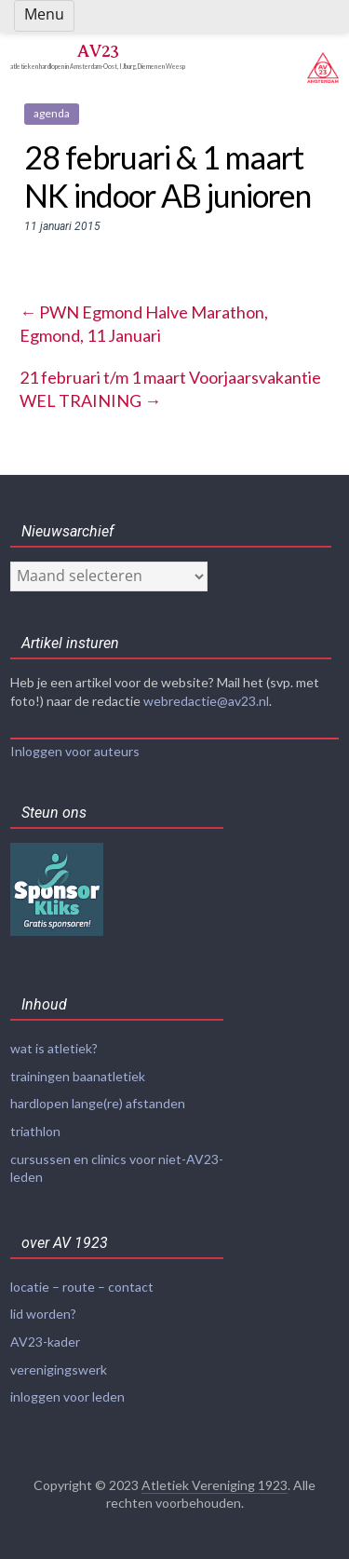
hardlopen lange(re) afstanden (97, 1103)
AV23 (97, 51)
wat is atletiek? (54, 1048)
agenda (52, 113)
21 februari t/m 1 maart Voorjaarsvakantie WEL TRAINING (170, 389)
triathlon (35, 1131)
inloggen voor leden (67, 1396)
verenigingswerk (58, 1369)
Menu (44, 14)
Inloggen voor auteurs (75, 751)
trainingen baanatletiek (77, 1076)
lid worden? (43, 1314)
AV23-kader (45, 1341)
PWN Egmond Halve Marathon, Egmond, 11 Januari (144, 324)
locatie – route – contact (82, 1287)
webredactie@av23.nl (206, 701)
